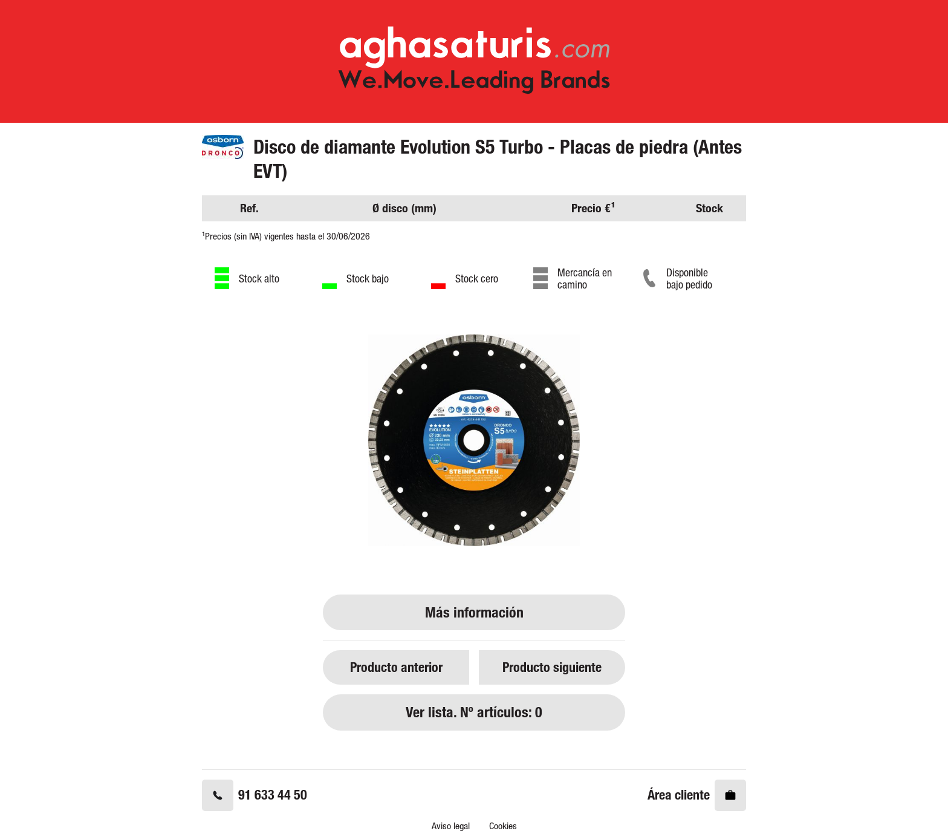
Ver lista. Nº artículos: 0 (474, 712)
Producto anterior (396, 667)
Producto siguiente (552, 667)
